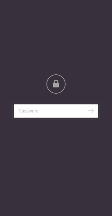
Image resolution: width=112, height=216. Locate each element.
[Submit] (91, 111)
